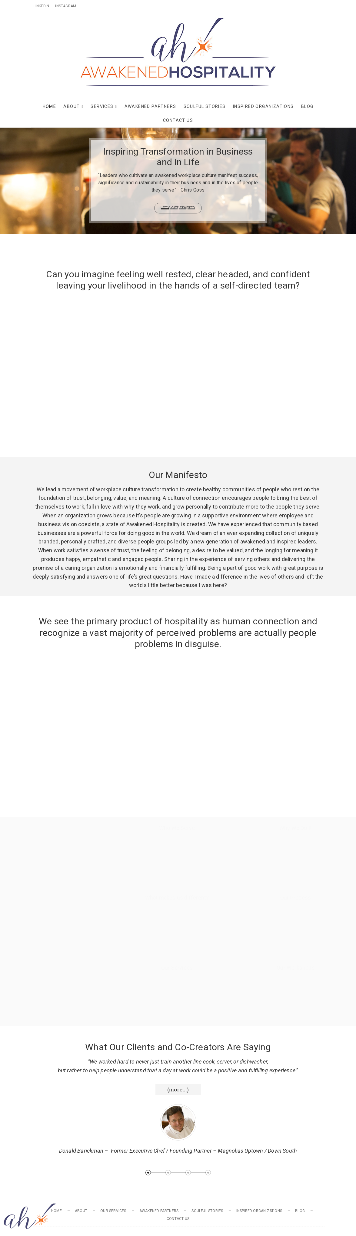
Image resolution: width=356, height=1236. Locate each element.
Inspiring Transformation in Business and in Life (178, 156)
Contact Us (178, 120)
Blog (307, 106)
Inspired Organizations (263, 106)
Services (102, 106)
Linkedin (41, 6)
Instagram (65, 6)
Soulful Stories (205, 106)
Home (49, 106)
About (71, 106)
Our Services (113, 1211)
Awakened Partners (150, 106)
